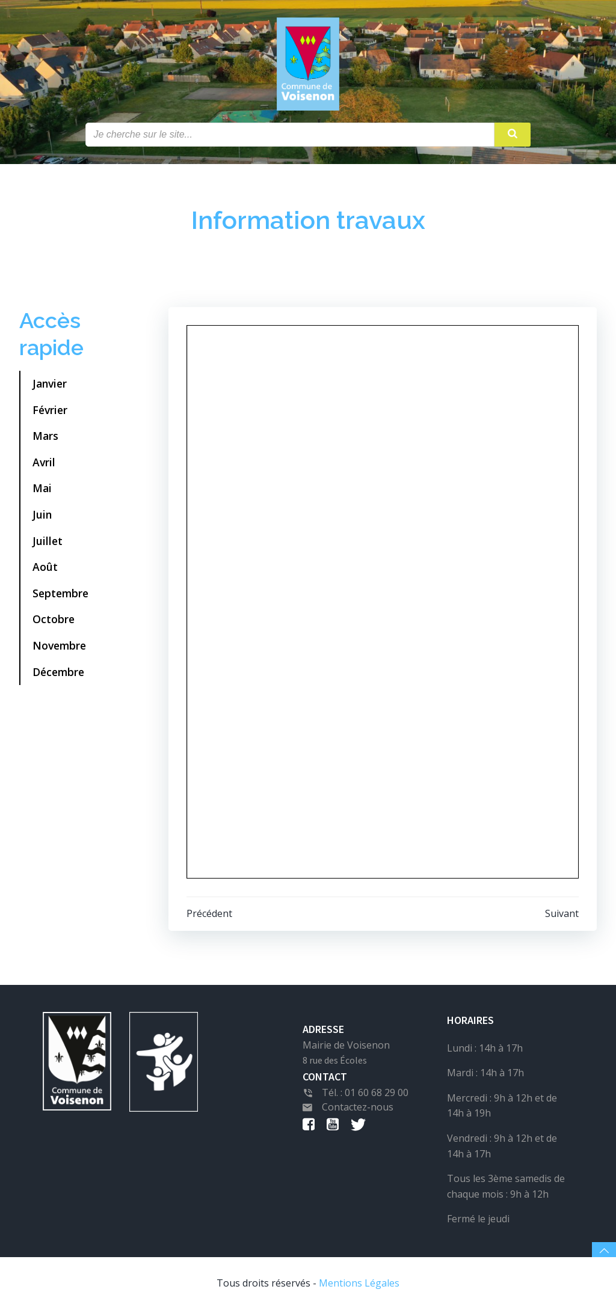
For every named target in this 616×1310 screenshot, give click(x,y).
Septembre (60, 593)
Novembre (59, 645)
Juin (42, 514)
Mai (42, 488)
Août (45, 566)
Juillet (47, 541)
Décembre (58, 672)
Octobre (53, 619)
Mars (45, 435)
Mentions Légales (359, 1283)
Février (49, 410)
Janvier (49, 383)
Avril (43, 462)
